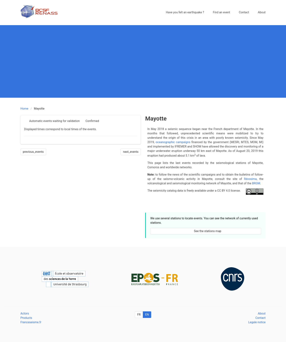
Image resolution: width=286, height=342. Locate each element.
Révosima (250, 179)
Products (26, 318)
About (262, 313)
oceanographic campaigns (173, 142)
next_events (130, 151)
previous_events (33, 151)
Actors (24, 313)
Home (24, 108)
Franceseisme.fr (30, 322)
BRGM (256, 183)
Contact (260, 318)
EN (147, 314)
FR (139, 314)
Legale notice (257, 322)
